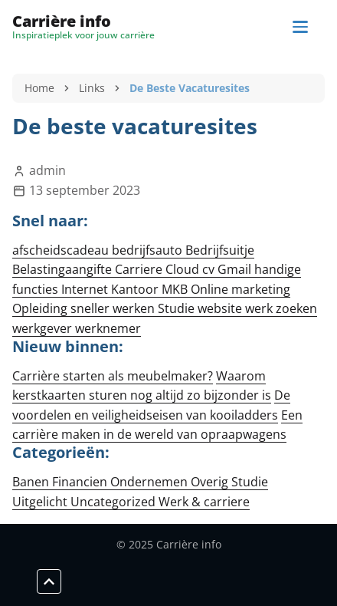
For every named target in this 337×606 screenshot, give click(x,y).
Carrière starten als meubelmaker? (112, 375)
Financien (81, 481)
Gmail (236, 269)
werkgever (43, 328)
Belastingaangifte (63, 269)
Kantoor (136, 289)
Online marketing (240, 289)
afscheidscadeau (62, 250)
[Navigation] (300, 26)
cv (210, 269)
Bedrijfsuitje (219, 250)
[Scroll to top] (49, 581)
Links (92, 88)
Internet (86, 289)
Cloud (183, 269)
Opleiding (41, 308)
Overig (211, 481)
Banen (32, 481)
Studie (178, 308)
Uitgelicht (41, 501)
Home (39, 88)
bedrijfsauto (148, 250)
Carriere (140, 269)
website (221, 308)
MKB (176, 289)
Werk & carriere (204, 501)
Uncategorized (114, 501)
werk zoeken (281, 308)
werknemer (108, 328)
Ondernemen (150, 481)
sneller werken (114, 308)
